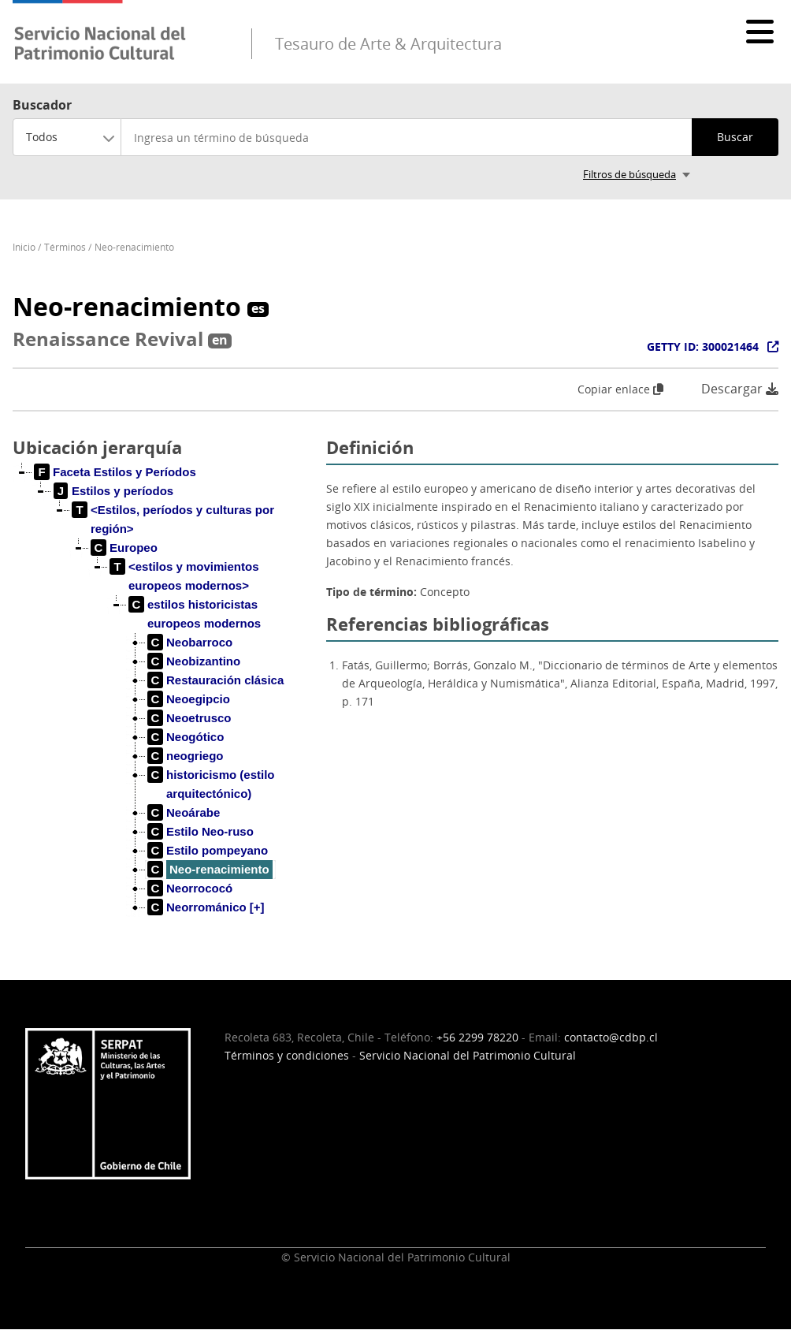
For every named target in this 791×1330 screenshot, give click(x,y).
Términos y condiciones (287, 1055)
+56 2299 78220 (477, 1037)
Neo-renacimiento (134, 247)
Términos (65, 247)
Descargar (739, 389)
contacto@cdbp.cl (611, 1037)
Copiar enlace (620, 389)
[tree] (163, 702)
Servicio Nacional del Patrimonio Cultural (467, 1055)
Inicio (24, 247)
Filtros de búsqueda (629, 174)
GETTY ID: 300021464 (703, 346)
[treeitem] (115, 472)
